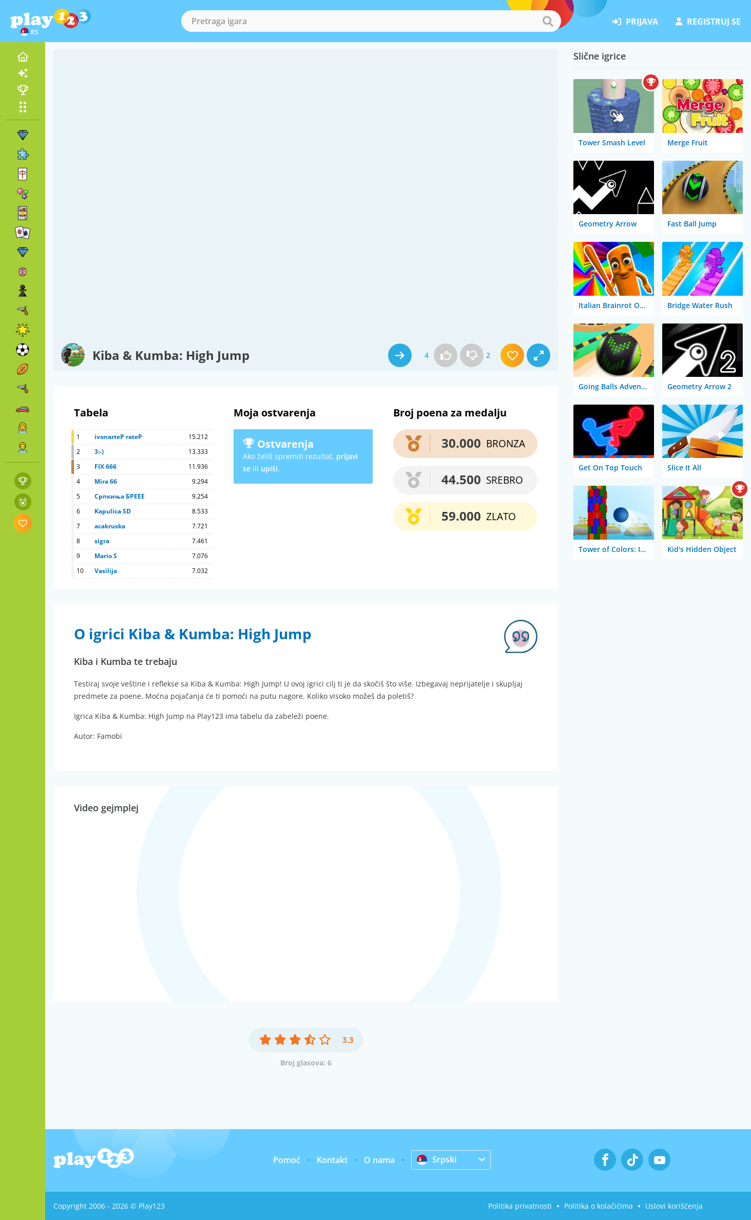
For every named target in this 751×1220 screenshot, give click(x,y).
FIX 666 (105, 466)
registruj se (708, 21)
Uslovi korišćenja (674, 1206)
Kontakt (332, 1160)
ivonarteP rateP (118, 436)
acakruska (109, 526)
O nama (379, 1160)
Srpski (436, 1159)
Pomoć (286, 1160)
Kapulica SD (112, 511)
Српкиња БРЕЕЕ (119, 496)
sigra (101, 541)
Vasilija (105, 570)
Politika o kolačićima (598, 1206)
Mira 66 (105, 481)
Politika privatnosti (520, 1206)
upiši (269, 468)
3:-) (99, 451)
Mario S (105, 555)
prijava (635, 21)
